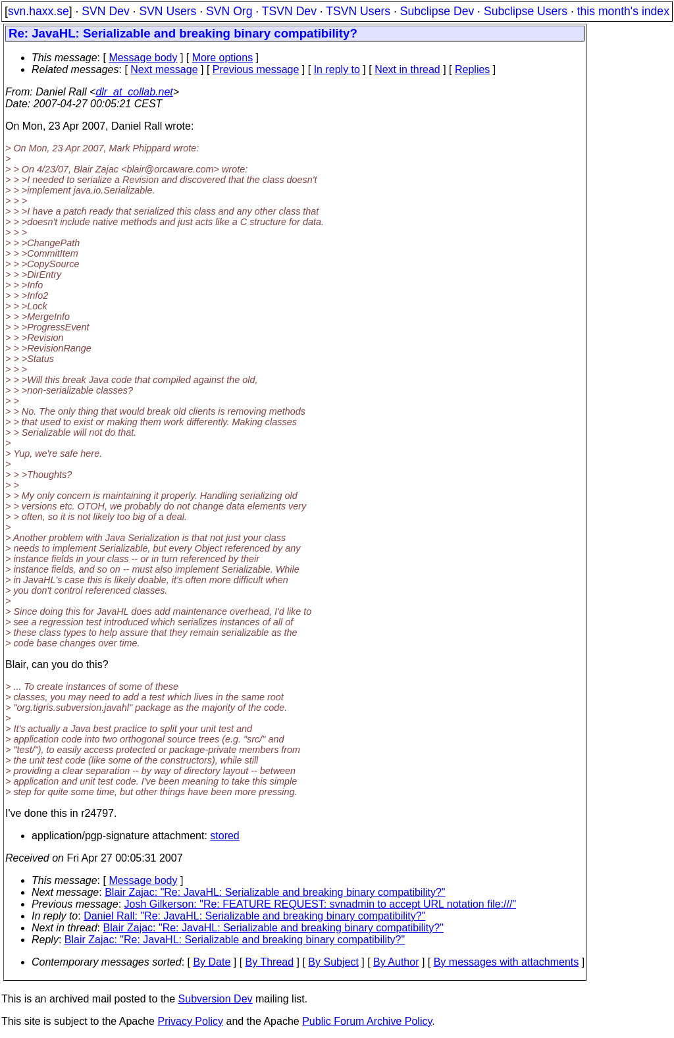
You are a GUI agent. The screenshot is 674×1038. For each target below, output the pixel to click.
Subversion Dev (215, 998)
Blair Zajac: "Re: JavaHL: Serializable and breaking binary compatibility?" (275, 892)
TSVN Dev (289, 11)
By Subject (333, 962)
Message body (143, 57)
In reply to (337, 69)
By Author (396, 962)
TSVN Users (358, 11)
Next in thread (407, 69)
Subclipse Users (525, 11)
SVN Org (229, 11)
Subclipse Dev (437, 11)
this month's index (623, 11)
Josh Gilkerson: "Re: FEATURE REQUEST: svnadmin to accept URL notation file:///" (320, 904)
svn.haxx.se (38, 11)
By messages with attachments (506, 962)
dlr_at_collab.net (133, 91)
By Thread (270, 962)
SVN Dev (105, 11)
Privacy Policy (190, 1021)
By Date (211, 962)
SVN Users (167, 11)
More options (222, 57)
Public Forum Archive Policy (367, 1021)
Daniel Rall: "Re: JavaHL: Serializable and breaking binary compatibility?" (254, 915)
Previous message (256, 69)
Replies (472, 69)
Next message (163, 69)
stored (224, 835)
